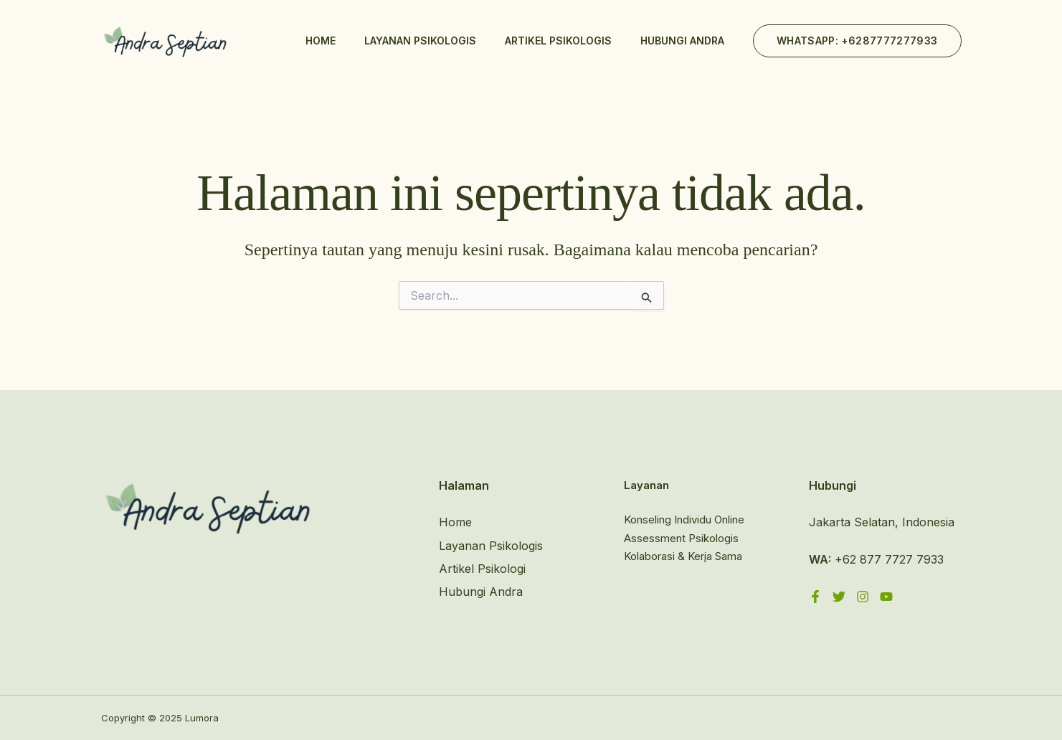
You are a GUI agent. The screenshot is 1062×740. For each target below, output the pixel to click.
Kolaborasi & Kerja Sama (683, 556)
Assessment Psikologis (681, 538)
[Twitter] (839, 596)
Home (320, 40)
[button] (857, 40)
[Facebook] (815, 596)
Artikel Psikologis (558, 40)
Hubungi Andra (682, 40)
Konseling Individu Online (684, 519)
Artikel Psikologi (482, 568)
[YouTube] (886, 596)
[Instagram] (862, 596)
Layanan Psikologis (420, 40)
